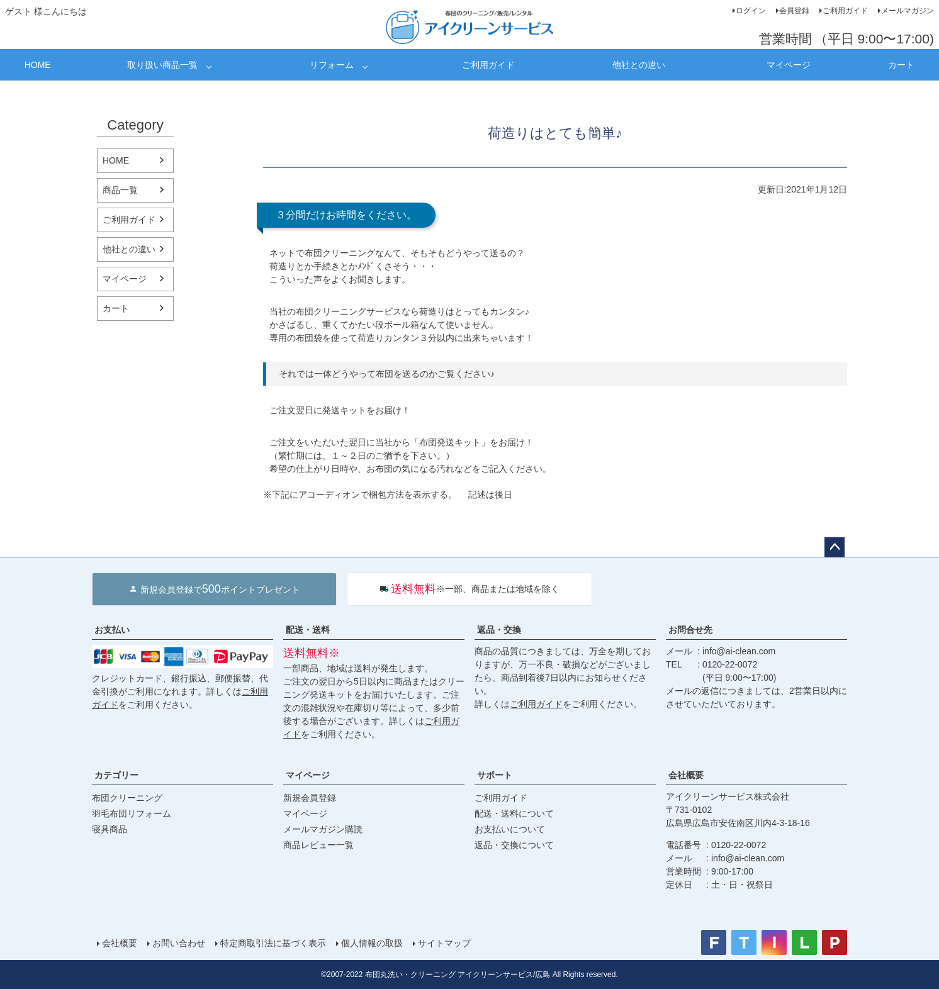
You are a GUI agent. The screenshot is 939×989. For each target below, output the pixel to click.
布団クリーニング (127, 798)
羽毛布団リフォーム (131, 813)
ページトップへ (834, 547)
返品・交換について (514, 845)
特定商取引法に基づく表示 (273, 943)
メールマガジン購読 (323, 829)
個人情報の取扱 (372, 943)
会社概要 (686, 775)
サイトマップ (444, 943)
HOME (38, 65)
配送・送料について (514, 813)
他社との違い (638, 65)
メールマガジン (907, 10)
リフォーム (332, 65)
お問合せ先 (690, 630)
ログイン (751, 10)
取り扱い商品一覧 (162, 65)
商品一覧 (120, 190)
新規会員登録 (309, 798)
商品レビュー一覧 (318, 845)
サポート (494, 775)
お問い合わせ (178, 943)
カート (901, 65)
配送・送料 (308, 630)
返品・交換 (499, 630)
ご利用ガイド (845, 10)
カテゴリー (116, 775)
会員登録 (794, 10)
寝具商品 (109, 829)
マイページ (789, 65)
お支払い (112, 630)
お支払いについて (510, 829)
